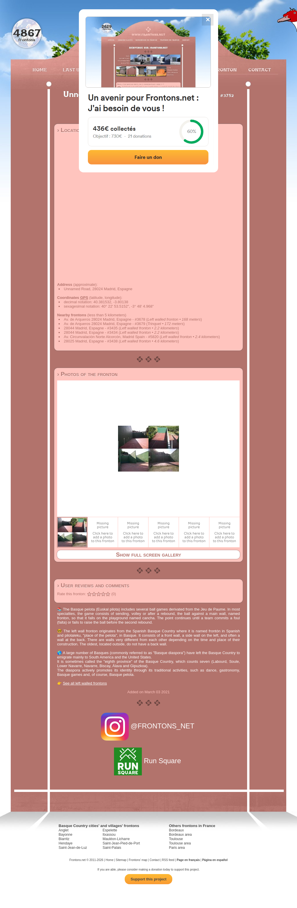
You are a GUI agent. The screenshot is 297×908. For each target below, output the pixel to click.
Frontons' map (138, 860)
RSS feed (168, 860)
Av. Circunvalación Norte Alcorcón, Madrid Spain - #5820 (111, 337)
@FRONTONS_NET (148, 726)
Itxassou (109, 835)
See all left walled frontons (85, 683)
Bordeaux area (180, 835)
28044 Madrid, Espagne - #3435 (91, 328)
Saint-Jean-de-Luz (73, 848)
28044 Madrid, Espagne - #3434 (91, 332)
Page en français (188, 860)
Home (39, 70)
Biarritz (64, 839)
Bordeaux (176, 830)
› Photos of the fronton (87, 374)
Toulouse (176, 839)
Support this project (148, 879)
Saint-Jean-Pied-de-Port (121, 843)
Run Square (148, 761)
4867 (27, 33)
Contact (258, 70)
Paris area (177, 848)
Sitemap (121, 860)
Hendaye (66, 843)
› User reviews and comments (93, 585)
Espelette (110, 830)
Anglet (63, 830)
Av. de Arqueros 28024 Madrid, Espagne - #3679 (104, 324)
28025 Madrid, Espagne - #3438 (91, 341)
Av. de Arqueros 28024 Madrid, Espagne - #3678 (104, 319)
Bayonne (65, 835)
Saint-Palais (112, 848)
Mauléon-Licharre (116, 839)
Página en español (215, 860)
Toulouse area (180, 843)
